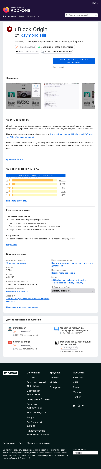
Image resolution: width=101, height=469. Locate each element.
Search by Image (21, 342)
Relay (76, 387)
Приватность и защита (16, 291)
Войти (95, 3)
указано (36, 450)
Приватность (9, 443)
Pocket (77, 397)
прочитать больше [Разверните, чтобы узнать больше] (15, 159)
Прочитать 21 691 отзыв (17, 201)
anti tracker (81, 280)
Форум (30, 417)
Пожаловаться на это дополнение (22, 307)
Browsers (78, 377)
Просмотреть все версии (63, 273)
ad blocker (56, 280)
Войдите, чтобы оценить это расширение (36, 176)
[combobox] (81, 15)
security (79, 283)
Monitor (77, 392)
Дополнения (33, 372)
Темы (21, 16)
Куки (21, 443)
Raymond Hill (33, 35)
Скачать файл (59, 67)
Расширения (9, 16)
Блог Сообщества (36, 412)
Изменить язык (79, 449)
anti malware (68, 280)
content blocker (58, 283)
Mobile (53, 382)
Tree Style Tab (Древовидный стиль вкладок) (75, 343)
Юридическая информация (39, 443)
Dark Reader (19, 328)
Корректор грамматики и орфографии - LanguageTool (74, 329)
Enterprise (55, 387)
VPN (75, 382)
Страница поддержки (16, 263)
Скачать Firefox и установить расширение (74, 60)
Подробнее (11, 245)
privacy (70, 283)
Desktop (54, 377)
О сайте (30, 377)
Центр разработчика (38, 399)
